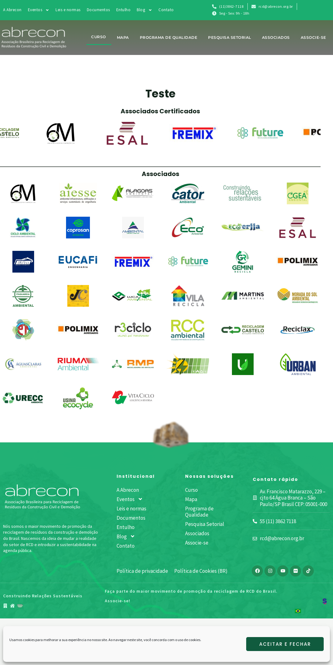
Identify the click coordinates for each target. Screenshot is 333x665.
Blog (144, 10)
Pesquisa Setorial (229, 37)
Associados (276, 37)
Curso (98, 36)
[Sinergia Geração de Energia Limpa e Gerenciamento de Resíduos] (187, 364)
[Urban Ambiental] (297, 364)
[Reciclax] (297, 330)
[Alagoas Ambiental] (133, 193)
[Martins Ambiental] (242, 295)
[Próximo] (313, 133)
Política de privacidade (142, 571)
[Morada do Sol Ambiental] (297, 295)
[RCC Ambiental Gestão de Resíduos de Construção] (187, 330)
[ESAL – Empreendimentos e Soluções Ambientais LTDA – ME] (298, 227)
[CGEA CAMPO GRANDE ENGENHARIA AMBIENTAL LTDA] (298, 193)
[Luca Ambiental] (133, 295)
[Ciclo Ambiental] (23, 227)
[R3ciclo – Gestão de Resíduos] (133, 330)
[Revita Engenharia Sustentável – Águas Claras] (23, 364)
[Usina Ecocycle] (78, 398)
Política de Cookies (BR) (201, 571)
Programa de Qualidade (169, 37)
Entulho (123, 9)
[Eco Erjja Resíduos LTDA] (242, 227)
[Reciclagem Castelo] (242, 329)
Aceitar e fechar (285, 644)
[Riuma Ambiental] (78, 364)
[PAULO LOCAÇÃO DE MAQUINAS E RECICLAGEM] (23, 330)
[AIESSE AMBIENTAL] (78, 193)
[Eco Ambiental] (187, 227)
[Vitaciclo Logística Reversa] (133, 398)
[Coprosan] (78, 227)
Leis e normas (68, 9)
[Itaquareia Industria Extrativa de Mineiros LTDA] (23, 296)
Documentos (98, 9)
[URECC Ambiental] (23, 398)
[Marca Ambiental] (188, 296)
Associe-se (313, 37)
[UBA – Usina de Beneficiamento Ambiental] (243, 364)
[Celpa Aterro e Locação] (242, 193)
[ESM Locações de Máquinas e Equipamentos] (23, 262)
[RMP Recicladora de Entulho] (133, 364)
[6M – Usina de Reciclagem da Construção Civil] (23, 193)
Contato (166, 9)
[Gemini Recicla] (242, 262)
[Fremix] (133, 261)
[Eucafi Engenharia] (78, 262)
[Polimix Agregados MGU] (78, 329)
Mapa (123, 37)
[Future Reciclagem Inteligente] (187, 261)
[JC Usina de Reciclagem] (78, 296)
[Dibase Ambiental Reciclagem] (133, 227)
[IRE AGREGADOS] (297, 261)
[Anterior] (7, 133)
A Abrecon (12, 9)
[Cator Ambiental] (188, 193)
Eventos (39, 10)
